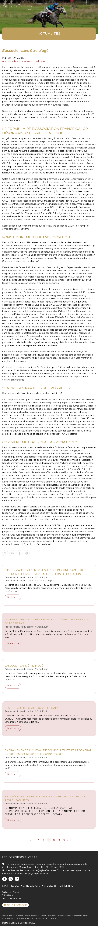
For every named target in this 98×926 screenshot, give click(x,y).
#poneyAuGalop (73, 864)
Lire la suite (13, 597)
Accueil (5, 915)
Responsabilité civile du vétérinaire (32, 707)
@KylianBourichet (46, 870)
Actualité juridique (38, 915)
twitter (10, 879)
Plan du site (29, 918)
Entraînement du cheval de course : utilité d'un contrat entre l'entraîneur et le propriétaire (48, 752)
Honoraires (52, 915)
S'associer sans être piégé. (24, 665)
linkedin (17, 879)
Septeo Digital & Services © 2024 (19, 923)
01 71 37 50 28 (14, 898)
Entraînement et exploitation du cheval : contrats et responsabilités (46, 798)
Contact (61, 915)
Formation (20, 918)
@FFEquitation (10, 867)
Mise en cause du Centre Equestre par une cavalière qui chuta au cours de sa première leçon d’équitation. (47, 572)
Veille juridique (8, 918)
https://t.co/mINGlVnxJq (37, 873)
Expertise (19, 915)
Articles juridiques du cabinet (76, 915)
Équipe (11, 915)
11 (59, 840)
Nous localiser (17, 905)
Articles (54, 918)
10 (54, 840)
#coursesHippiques (20, 864)
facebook (4, 879)
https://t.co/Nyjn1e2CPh (52, 867)
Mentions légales (42, 918)
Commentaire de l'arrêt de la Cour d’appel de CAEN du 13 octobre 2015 (47, 621)
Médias (27, 915)
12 (64, 840)
